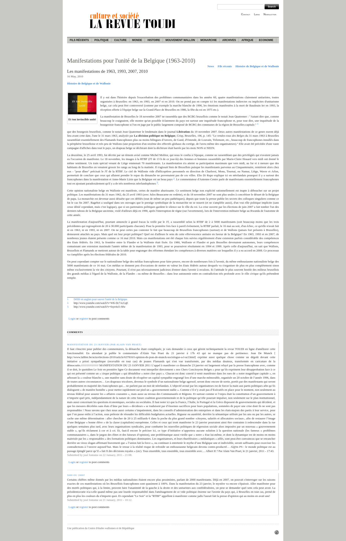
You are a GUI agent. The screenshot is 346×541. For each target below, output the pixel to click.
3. (68, 306)
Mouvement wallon (180, 40)
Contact (245, 14)
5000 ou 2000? (76, 475)
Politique (101, 40)
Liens (257, 14)
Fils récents (79, 40)
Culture (120, 40)
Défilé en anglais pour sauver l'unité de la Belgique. (101, 299)
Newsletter (269, 14)
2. (68, 302)
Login (72, 318)
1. (68, 299)
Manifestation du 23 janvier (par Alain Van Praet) (104, 344)
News (210, 66)
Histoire (153, 40)
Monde (137, 40)
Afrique (247, 40)
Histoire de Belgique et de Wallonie (257, 66)
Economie (266, 40)
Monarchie (208, 40)
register (83, 318)
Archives (229, 40)
